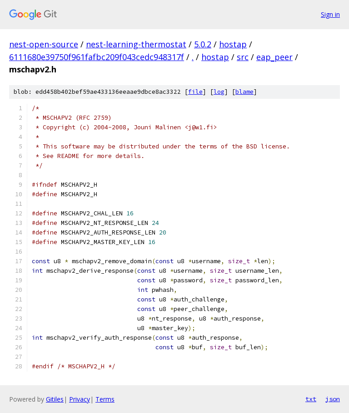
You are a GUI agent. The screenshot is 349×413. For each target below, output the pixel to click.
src (243, 56)
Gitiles (55, 399)
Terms (105, 399)
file (195, 92)
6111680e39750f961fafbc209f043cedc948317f (96, 56)
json (332, 399)
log (219, 92)
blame (244, 92)
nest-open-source (43, 44)
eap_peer (274, 56)
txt (310, 399)
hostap (233, 44)
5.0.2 (202, 44)
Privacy (79, 399)
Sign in (330, 14)
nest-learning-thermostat (136, 44)
